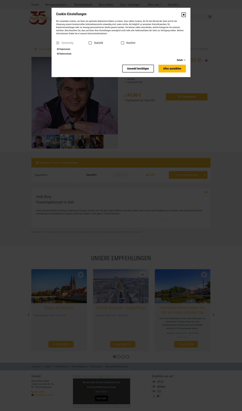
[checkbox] (57, 42)
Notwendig (64, 42)
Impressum (63, 49)
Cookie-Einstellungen (71, 14)
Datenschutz (64, 53)
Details (180, 60)
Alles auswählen (172, 68)
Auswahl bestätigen (138, 68)
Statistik (96, 42)
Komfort (128, 42)
